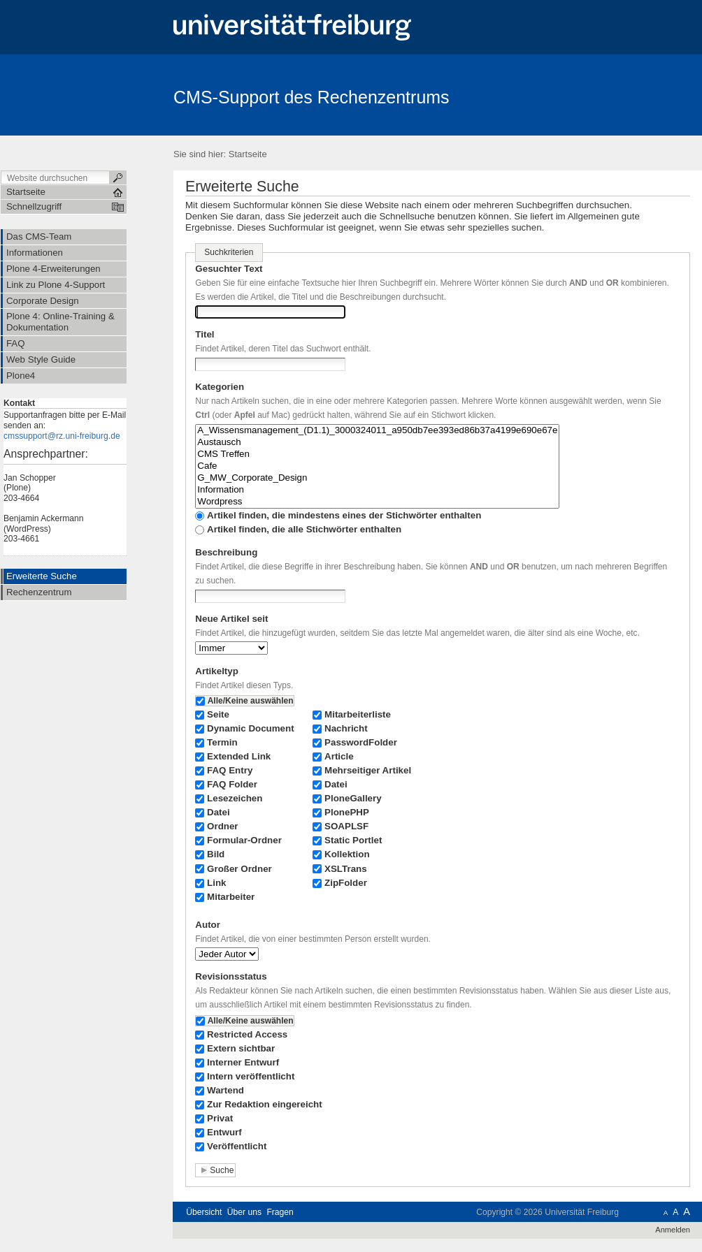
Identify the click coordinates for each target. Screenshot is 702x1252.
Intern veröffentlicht (250, 1076)
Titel (204, 334)
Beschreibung (226, 552)
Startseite (248, 154)
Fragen (279, 1212)
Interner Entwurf (243, 1062)
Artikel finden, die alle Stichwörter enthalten (304, 529)
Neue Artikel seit (231, 618)
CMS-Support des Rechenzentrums (311, 97)
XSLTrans (345, 869)
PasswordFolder (360, 742)
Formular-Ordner (244, 840)
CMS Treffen (377, 454)
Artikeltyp (216, 671)
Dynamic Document (250, 728)
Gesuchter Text (228, 268)
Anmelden (672, 1229)
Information (377, 490)
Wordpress (377, 502)
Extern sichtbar (241, 1048)
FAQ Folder (232, 784)
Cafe (377, 466)
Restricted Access (247, 1034)
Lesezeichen (234, 798)
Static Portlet (353, 840)
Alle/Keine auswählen (251, 701)
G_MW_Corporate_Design (377, 478)
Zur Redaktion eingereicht (264, 1104)
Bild (215, 854)
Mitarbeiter (231, 896)
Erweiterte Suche (41, 576)
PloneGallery (353, 798)
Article (339, 756)
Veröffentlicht (236, 1146)
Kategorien (219, 386)
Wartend (225, 1090)
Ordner (222, 826)
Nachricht (346, 728)
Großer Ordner (239, 869)
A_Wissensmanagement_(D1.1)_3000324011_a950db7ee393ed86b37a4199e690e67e (377, 431)
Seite (218, 714)
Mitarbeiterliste (357, 714)
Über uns (244, 1212)
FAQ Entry (229, 770)
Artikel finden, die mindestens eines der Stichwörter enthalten (344, 515)
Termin (222, 742)
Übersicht (204, 1212)
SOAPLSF (346, 826)
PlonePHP (346, 812)
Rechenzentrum (38, 592)
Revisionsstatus (230, 976)
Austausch (377, 443)
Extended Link (239, 756)
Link (216, 883)
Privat (220, 1118)
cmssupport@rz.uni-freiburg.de (61, 436)
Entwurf (224, 1132)
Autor (207, 924)
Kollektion (347, 854)
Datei (218, 812)
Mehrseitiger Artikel (367, 770)
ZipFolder (345, 883)
